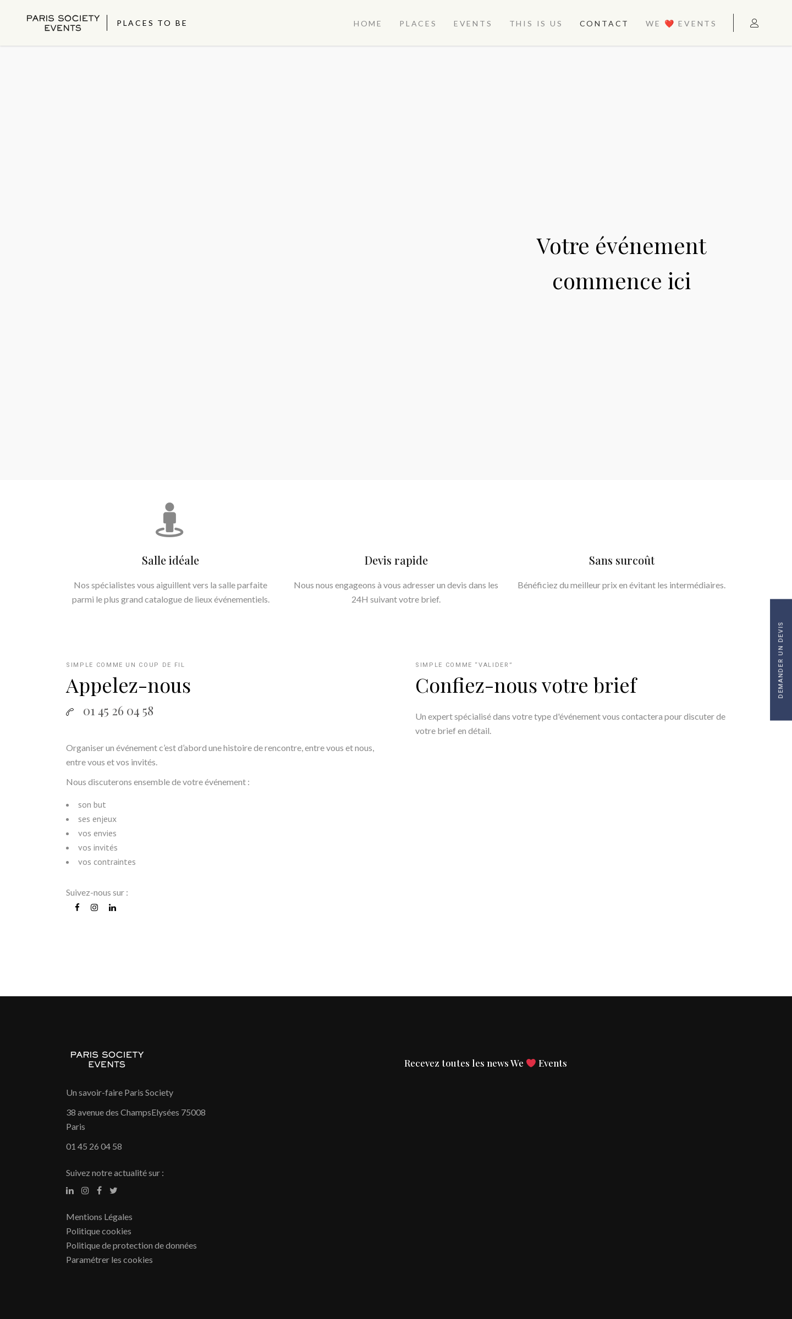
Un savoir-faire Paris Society (119, 1092)
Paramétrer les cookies (109, 1259)
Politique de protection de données (131, 1245)
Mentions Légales (99, 1216)
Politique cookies (98, 1231)
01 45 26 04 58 (94, 1146)
